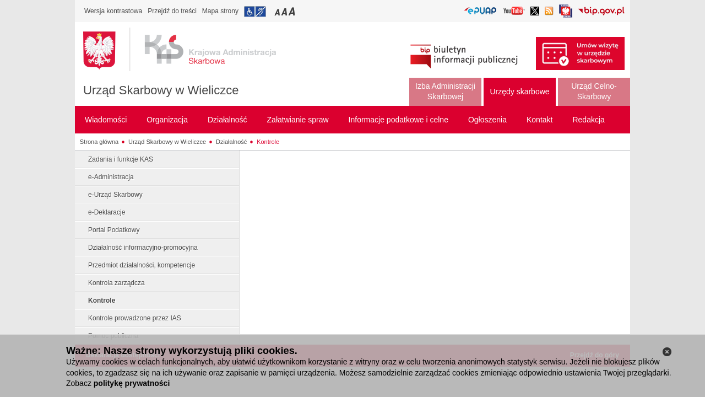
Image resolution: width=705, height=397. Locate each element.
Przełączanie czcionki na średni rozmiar (285, 11)
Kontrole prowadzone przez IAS (134, 318)
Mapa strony (220, 11)
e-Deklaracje (106, 212)
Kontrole (268, 141)
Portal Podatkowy (113, 230)
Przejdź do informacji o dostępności (255, 11)
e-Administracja (111, 177)
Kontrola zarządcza (116, 283)
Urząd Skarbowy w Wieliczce (160, 90)
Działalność (231, 141)
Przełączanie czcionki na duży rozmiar (293, 11)
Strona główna (99, 141)
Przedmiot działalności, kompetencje (141, 265)
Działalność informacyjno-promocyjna (143, 247)
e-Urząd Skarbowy (115, 194)
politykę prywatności (132, 383)
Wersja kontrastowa (113, 11)
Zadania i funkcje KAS (120, 159)
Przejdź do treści (172, 11)
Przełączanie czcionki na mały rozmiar (278, 11)
